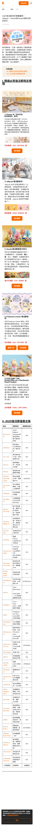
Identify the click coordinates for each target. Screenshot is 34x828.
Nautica (7, 448)
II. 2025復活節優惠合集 (16, 74)
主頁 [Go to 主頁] (3, 9)
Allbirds (7, 493)
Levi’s (6, 465)
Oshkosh (7, 684)
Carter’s (7, 699)
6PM (6, 592)
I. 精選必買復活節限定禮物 (17, 71)
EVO (6, 657)
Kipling (7, 540)
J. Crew (7, 457)
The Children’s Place (6, 691)
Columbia (8, 652)
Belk (6, 720)
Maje (6, 472)
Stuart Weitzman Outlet (6, 478)
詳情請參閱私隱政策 (12, 815)
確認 (17, 820)
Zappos (7, 605)
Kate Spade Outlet (5, 573)
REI (6, 615)
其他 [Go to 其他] (12, 9)
